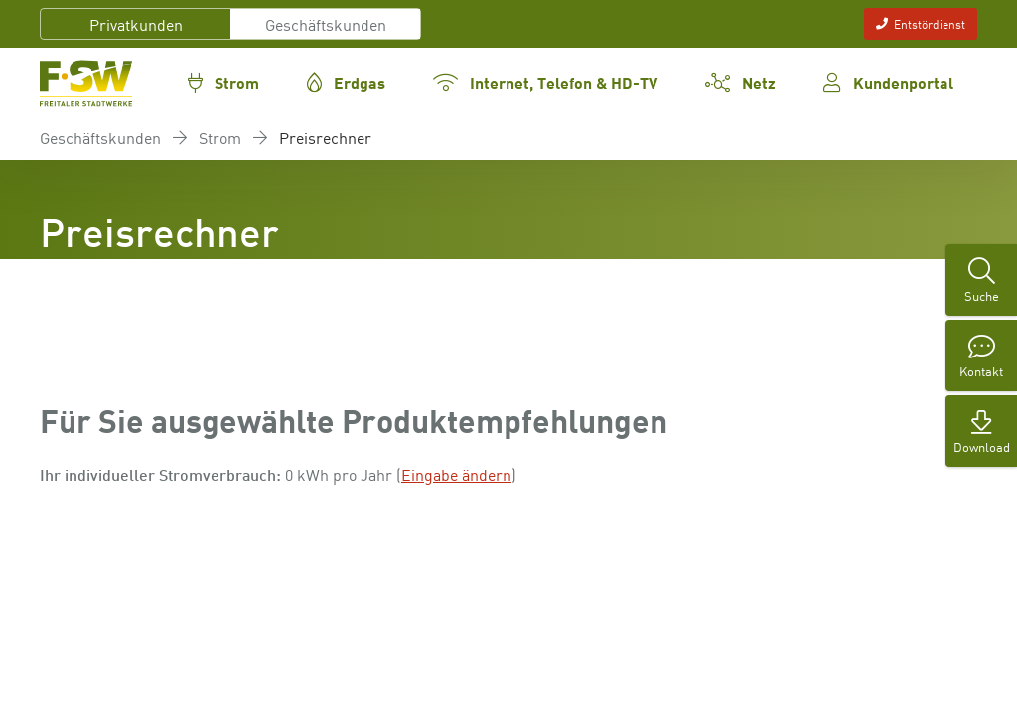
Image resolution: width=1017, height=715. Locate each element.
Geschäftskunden (325, 24)
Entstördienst (920, 23)
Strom (220, 137)
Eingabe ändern (456, 474)
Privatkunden (136, 24)
